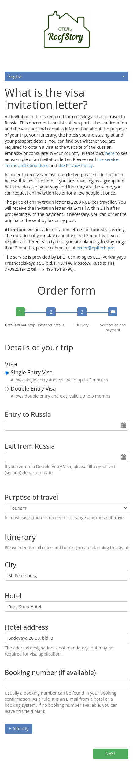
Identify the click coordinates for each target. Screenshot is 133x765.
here (109, 153)
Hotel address (26, 626)
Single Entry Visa (32, 373)
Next (110, 753)
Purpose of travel (31, 497)
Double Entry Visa (33, 389)
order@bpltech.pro (96, 248)
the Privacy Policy (75, 165)
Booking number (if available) (50, 672)
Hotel (13, 595)
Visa (11, 363)
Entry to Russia (28, 414)
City (10, 564)
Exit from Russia (30, 445)
